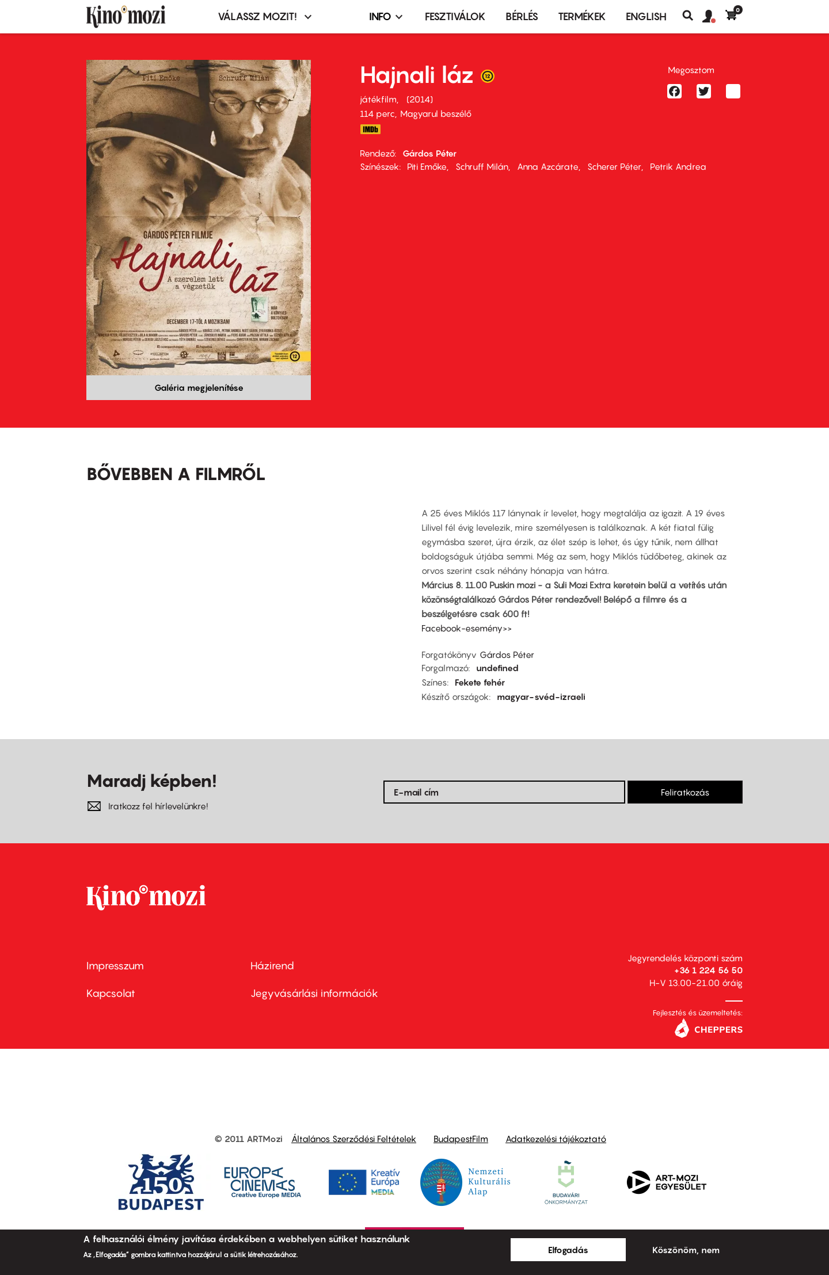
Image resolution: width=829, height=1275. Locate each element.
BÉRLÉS (521, 16)
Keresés (692, 15)
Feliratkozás (685, 792)
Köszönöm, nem (686, 1249)
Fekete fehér (480, 682)
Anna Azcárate (548, 166)
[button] (713, 16)
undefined (497, 668)
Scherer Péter (614, 166)
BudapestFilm (460, 1138)
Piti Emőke (427, 166)
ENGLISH (646, 16)
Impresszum (115, 966)
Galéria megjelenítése (199, 387)
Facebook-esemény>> (466, 628)
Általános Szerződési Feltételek (353, 1138)
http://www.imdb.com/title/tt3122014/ (370, 129)
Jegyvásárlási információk (314, 993)
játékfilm (378, 99)
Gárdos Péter (429, 153)
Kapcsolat (110, 993)
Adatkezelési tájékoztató (555, 1138)
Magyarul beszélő (435, 113)
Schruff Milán (481, 166)
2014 (419, 99)
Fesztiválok (455, 16)
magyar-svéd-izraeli (541, 696)
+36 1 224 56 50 (708, 970)
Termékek (582, 16)
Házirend (272, 966)
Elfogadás (568, 1249)
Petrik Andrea (678, 166)
